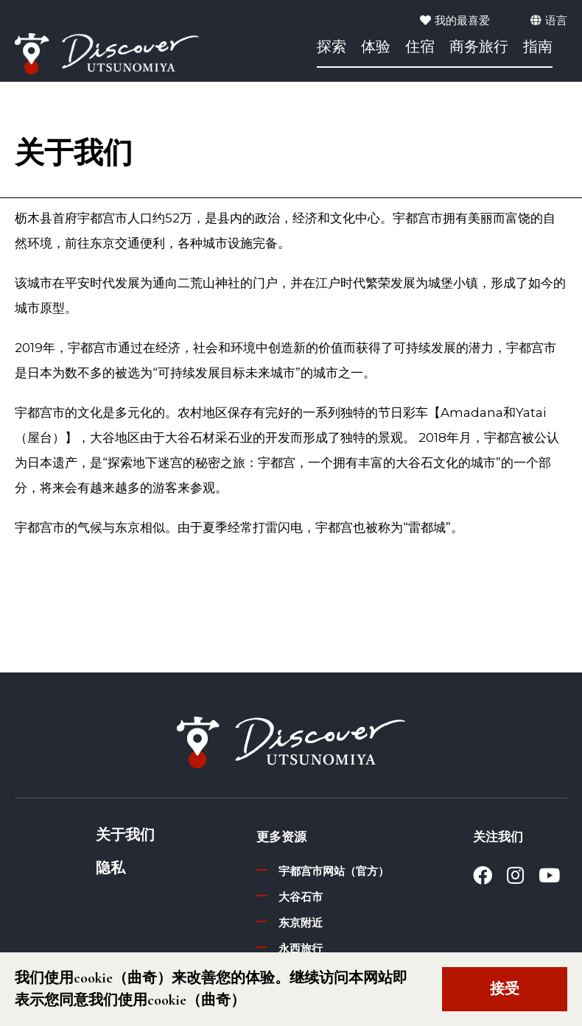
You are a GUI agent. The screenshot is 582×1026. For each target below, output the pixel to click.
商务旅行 (478, 48)
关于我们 (125, 835)
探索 (331, 48)
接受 (504, 989)
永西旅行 (300, 948)
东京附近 (300, 923)
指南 (538, 48)
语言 (548, 20)
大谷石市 (300, 897)
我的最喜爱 (455, 20)
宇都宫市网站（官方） (333, 871)
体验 (375, 48)
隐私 (110, 868)
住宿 (420, 48)
